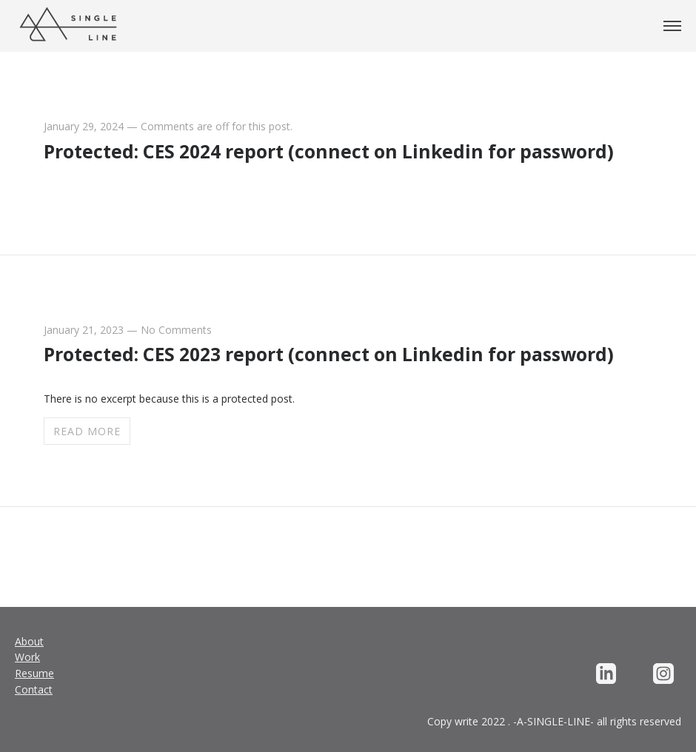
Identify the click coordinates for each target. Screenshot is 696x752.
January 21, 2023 (84, 330)
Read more (87, 431)
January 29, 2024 (84, 126)
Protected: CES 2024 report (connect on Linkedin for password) (329, 151)
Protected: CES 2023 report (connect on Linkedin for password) (329, 354)
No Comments (176, 330)
